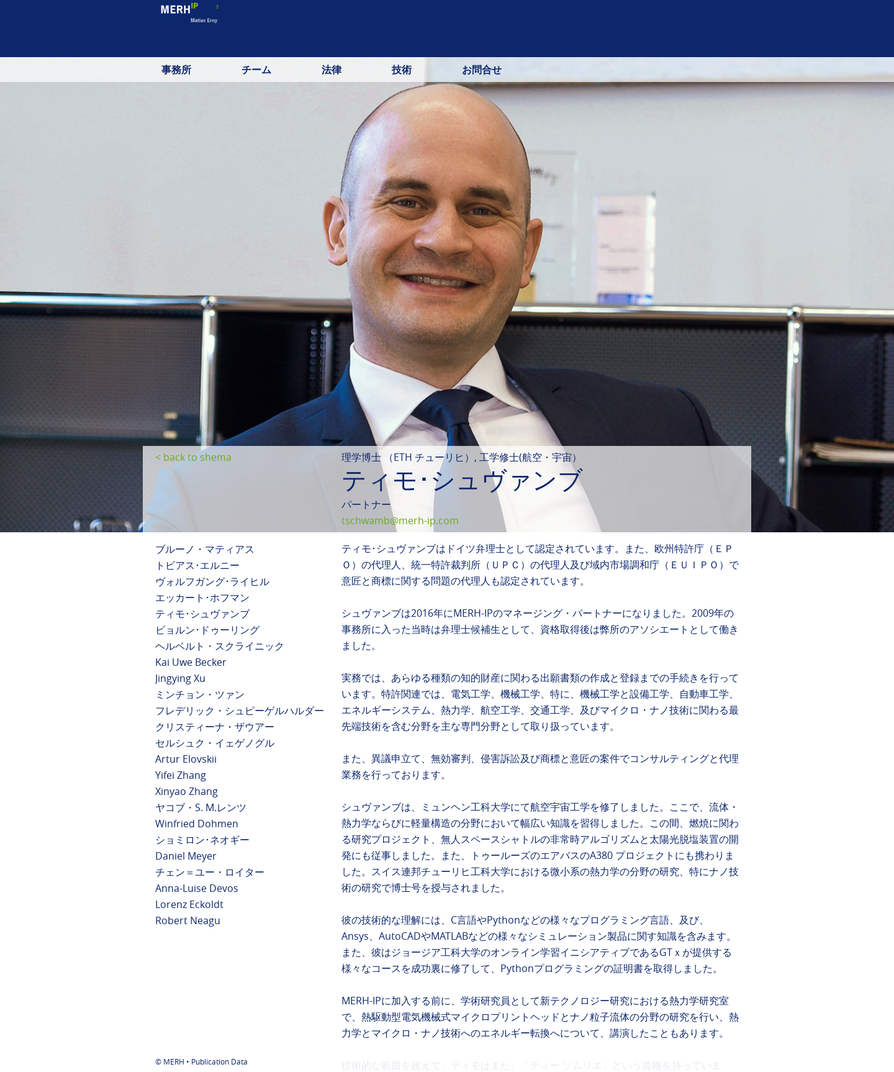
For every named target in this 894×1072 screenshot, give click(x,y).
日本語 (690, 46)
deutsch (593, 46)
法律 (331, 69)
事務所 (176, 69)
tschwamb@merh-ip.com (400, 520)
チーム (256, 69)
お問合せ (482, 69)
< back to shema (193, 457)
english (644, 46)
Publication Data (219, 1061)
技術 (402, 69)
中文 (729, 46)
